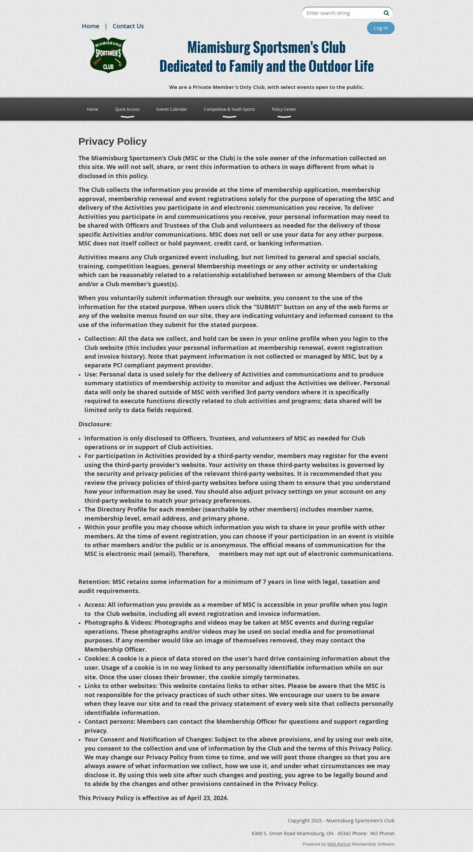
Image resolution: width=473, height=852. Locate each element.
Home (90, 26)
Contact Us (128, 26)
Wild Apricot (339, 844)
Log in (381, 27)
